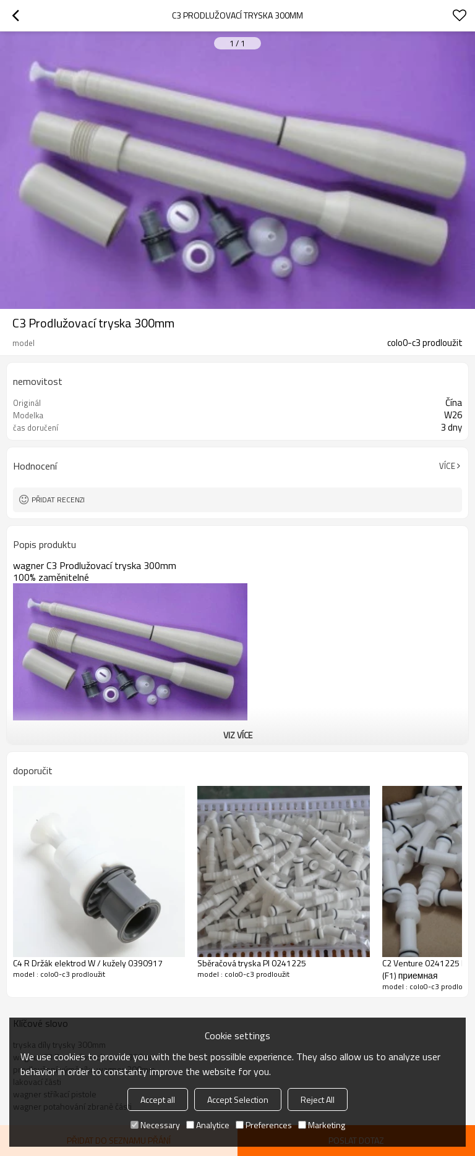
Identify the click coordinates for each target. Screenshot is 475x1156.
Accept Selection (237, 1099)
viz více (237, 734)
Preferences (264, 1124)
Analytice (207, 1124)
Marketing (321, 1124)
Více (447, 466)
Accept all (157, 1099)
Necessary (155, 1124)
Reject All (318, 1099)
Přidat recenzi (58, 499)
